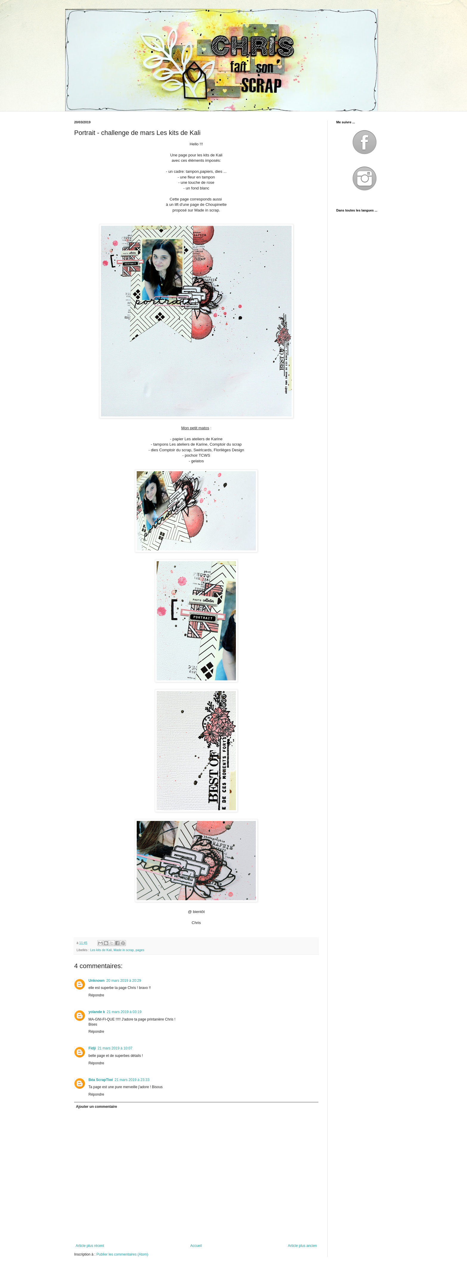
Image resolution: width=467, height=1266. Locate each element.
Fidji (92, 1048)
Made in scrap (123, 950)
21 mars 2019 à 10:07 (115, 1048)
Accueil (196, 1246)
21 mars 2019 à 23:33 (132, 1080)
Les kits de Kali (101, 950)
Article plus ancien (302, 1246)
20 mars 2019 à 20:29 (123, 981)
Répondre (96, 995)
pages (140, 950)
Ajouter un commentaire (96, 1107)
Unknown (96, 981)
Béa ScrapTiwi (100, 1080)
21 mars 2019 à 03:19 (124, 1012)
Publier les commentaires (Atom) (122, 1254)
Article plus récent (90, 1246)
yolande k (96, 1012)
